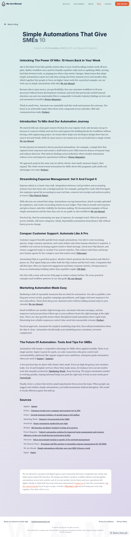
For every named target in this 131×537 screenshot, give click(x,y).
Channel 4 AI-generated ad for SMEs (54, 419)
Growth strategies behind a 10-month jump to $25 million (55, 415)
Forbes (45, 112)
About (90, 3)
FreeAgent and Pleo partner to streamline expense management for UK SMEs (74, 444)
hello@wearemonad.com (40, 521)
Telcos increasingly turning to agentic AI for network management (61, 439)
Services (66, 3)
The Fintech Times (38, 195)
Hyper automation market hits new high (51, 423)
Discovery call (71, 486)
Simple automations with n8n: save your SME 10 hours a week (64, 448)
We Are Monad (67, 83)
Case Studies (79, 3)
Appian (49, 358)
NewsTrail (25, 377)
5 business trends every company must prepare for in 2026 (55, 410)
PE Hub (81, 269)
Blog (99, 3)
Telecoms (81, 253)
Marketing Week (57, 371)
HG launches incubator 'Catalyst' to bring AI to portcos (54, 427)
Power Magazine (53, 99)
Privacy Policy (122, 521)
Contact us (78, 483)
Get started (122, 4)
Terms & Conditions (106, 521)
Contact (108, 3)
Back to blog (11, 24)
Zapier (40, 358)
